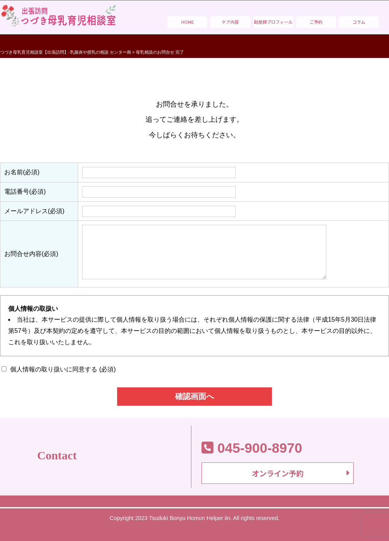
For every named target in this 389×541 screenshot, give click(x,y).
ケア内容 (230, 22)
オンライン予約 (278, 474)
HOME (187, 22)
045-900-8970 (252, 447)
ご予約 (316, 22)
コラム (358, 22)
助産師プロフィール (273, 22)
